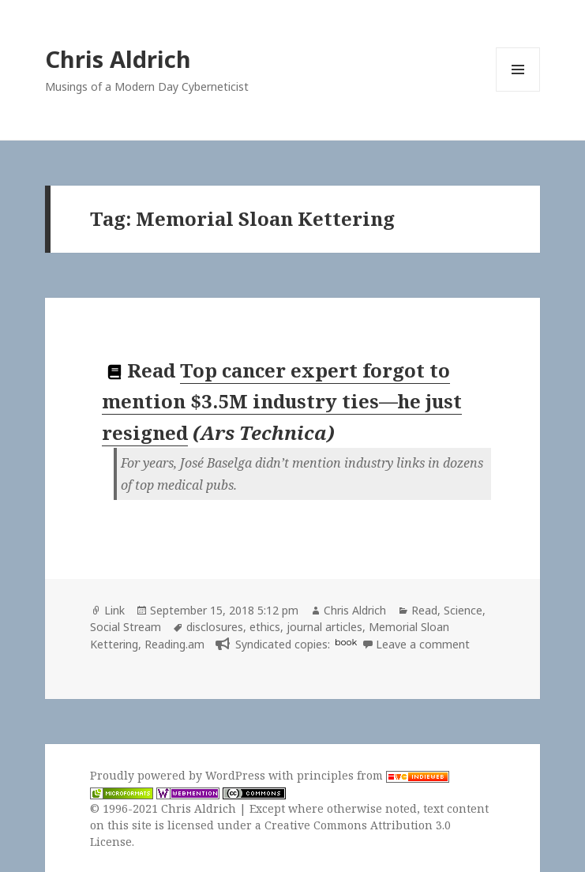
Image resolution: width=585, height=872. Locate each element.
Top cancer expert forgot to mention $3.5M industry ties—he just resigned (282, 401)
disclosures (214, 626)
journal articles (324, 626)
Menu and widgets (518, 91)
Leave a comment (423, 644)
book (346, 642)
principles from (373, 775)
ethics (264, 626)
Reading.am (174, 644)
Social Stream (125, 626)
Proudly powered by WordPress (179, 775)
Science (463, 610)
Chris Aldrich (118, 58)
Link (114, 610)
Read (424, 610)
